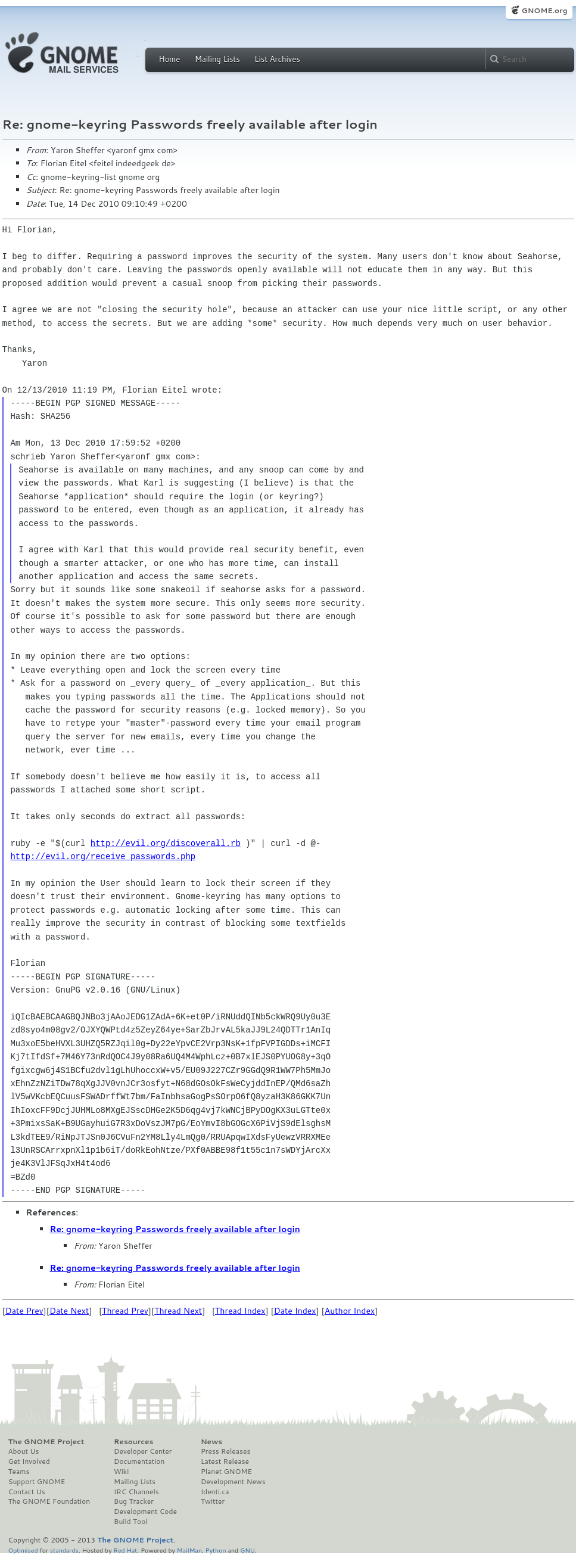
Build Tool (130, 1521)
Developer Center (143, 1451)
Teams (19, 1471)
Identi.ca (215, 1492)
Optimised (23, 1549)
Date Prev (24, 1311)
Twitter (213, 1501)
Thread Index (240, 1311)
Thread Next (178, 1311)
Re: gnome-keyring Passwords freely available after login (175, 1229)
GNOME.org (544, 10)
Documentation (139, 1461)
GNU (247, 1549)
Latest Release (225, 1461)
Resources (133, 1442)
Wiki (121, 1471)
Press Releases (225, 1451)
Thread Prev (125, 1311)
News (211, 1442)
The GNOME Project (46, 1442)
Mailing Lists (217, 59)
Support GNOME (37, 1481)
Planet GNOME (226, 1471)
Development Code (145, 1511)
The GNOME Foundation (49, 1501)
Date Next (69, 1311)
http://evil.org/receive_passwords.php (102, 856)
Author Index (350, 1311)
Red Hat (125, 1549)
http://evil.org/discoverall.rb (166, 843)
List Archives (277, 59)
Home (169, 59)
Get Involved (29, 1461)
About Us (23, 1451)
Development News (233, 1481)
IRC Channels (136, 1492)
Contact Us (26, 1492)
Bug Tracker (134, 1501)
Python (216, 1549)
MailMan (189, 1549)
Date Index (295, 1311)
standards (64, 1549)
